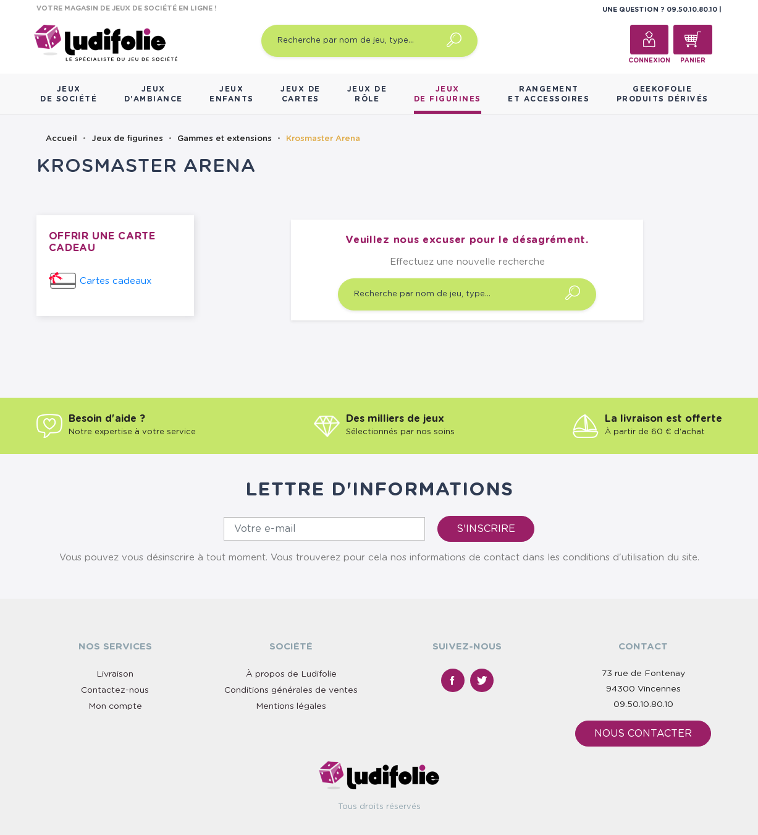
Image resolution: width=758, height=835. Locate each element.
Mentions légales (291, 706)
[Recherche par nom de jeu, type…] (369, 41)
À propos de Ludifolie (291, 674)
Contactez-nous (115, 690)
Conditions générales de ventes (291, 690)
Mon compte (115, 706)
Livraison (114, 674)
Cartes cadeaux (116, 281)
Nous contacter (643, 734)
